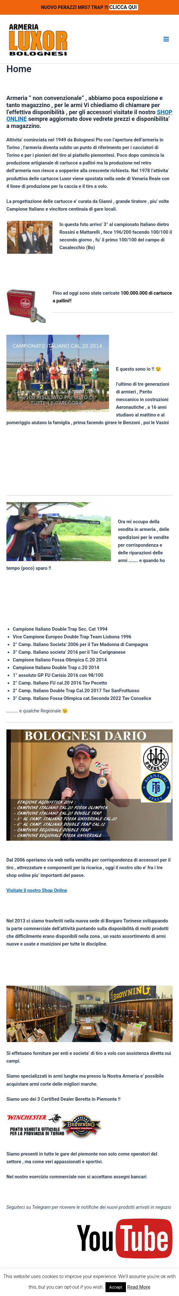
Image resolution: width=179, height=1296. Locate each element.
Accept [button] (115, 1287)
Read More (139, 1287)
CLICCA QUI (123, 7)
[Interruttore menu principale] (166, 39)
